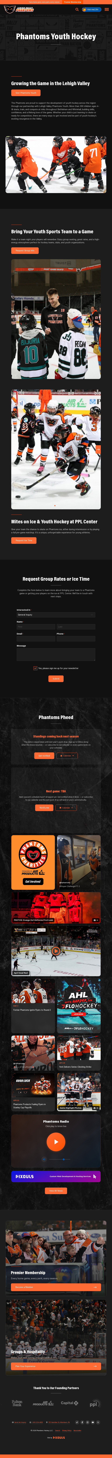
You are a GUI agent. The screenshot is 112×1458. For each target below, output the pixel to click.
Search (57, 1434)
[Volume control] (60, 1162)
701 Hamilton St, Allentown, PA (59, 1426)
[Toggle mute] (44, 1162)
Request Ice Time (24, 540)
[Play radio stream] (56, 1143)
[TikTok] (77, 1426)
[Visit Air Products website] (57, 1406)
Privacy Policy (66, 1434)
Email (20, 633)
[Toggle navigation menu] (107, 9)
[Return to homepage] (18, 9)
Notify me (43, 808)
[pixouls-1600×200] (56, 1179)
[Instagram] (87, 1426)
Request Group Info (25, 250)
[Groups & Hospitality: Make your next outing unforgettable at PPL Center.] (56, 1341)
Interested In (24, 610)
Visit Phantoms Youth (26, 92)
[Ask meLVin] (92, 9)
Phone (61, 633)
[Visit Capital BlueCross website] (84, 1406)
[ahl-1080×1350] (79, 1006)
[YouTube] (93, 1426)
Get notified (43, 756)
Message (21, 645)
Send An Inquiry (20, 1426)
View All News (56, 1194)
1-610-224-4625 (37, 1426)
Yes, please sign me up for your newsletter (58, 668)
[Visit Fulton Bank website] (31, 1406)
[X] (98, 1426)
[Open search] (77, 9)
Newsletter (77, 1434)
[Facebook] (82, 1426)
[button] (54, 505)
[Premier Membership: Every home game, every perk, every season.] (56, 1262)
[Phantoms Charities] (33, 863)
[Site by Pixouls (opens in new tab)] (59, 1441)
